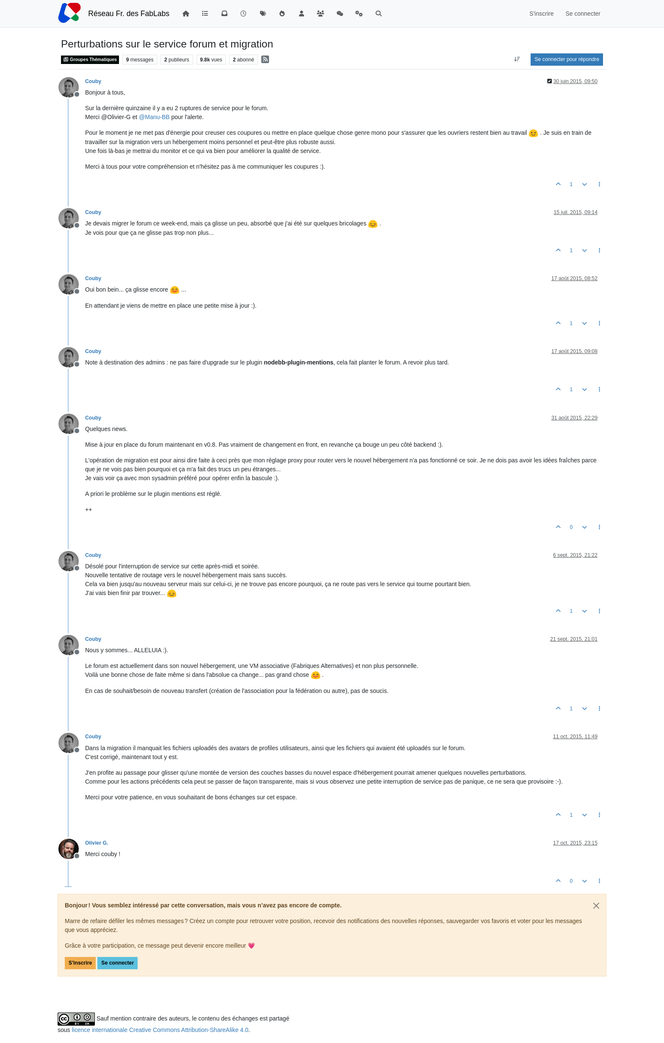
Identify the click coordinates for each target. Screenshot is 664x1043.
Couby (93, 81)
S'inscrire (80, 963)
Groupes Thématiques (90, 59)
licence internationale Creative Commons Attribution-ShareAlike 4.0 (160, 1029)
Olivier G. (96, 843)
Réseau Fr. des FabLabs (128, 13)
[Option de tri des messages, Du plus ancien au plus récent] (517, 59)
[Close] (596, 905)
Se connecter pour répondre (566, 59)
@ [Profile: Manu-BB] (154, 117)
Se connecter (117, 963)
